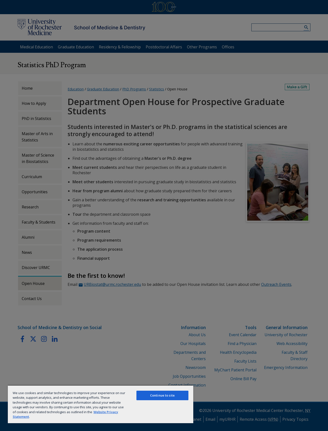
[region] (100, 404)
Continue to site (162, 395)
